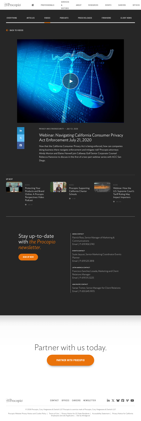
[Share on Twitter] (20, 138)
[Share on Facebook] (20, 145)
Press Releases (85, 18)
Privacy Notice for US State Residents (76, 413)
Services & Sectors (65, 5)
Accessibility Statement (101, 413)
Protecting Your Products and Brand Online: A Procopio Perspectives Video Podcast (34, 194)
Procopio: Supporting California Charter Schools (79, 191)
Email (75, 244)
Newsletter (89, 400)
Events (108, 5)
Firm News (106, 18)
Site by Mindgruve (83, 416)
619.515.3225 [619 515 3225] (88, 277)
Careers (122, 5)
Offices (136, 5)
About (79, 5)
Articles (31, 18)
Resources (93, 5)
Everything (12, 18)
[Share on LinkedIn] (20, 130)
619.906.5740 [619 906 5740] (88, 244)
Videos (47, 18)
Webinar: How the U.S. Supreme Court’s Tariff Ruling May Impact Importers (123, 193)
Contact (54, 400)
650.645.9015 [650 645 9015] (88, 291)
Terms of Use (54, 413)
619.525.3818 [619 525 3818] (88, 260)
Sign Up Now (28, 257)
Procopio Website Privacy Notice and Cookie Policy (27, 413)
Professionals (47, 5)
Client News (126, 18)
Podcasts (64, 18)
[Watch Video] (70, 81)
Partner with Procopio (70, 360)
